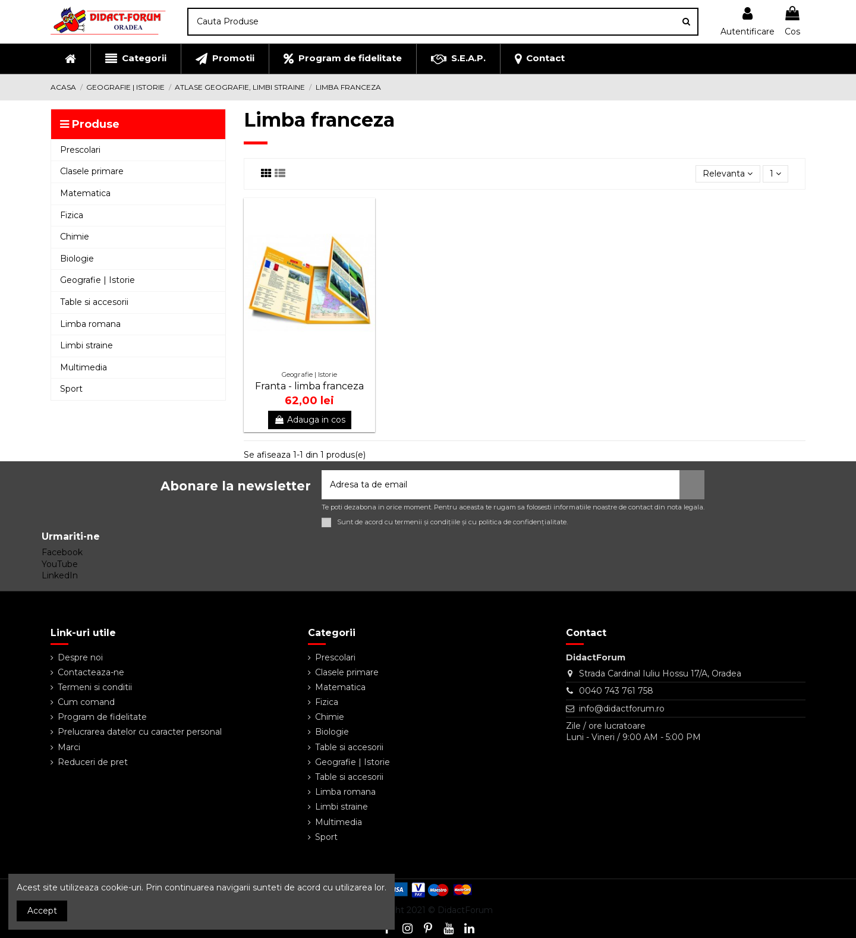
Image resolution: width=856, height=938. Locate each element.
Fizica (326, 702)
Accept (42, 910)
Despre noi (80, 657)
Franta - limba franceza (309, 386)
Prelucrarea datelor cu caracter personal (140, 731)
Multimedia (338, 822)
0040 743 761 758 (616, 690)
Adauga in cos (309, 419)
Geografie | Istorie (352, 762)
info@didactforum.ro (622, 708)
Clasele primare (347, 672)
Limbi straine (341, 806)
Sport (326, 837)
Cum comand (86, 702)
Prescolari (335, 657)
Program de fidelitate (102, 717)
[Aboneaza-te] (691, 484)
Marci (69, 747)
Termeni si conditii (95, 687)
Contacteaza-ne (91, 672)
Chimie (329, 717)
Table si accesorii (349, 747)
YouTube (60, 564)
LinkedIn (60, 575)
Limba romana (345, 791)
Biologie (332, 731)
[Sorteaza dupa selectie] (728, 173)
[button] (135, 59)
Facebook (62, 552)
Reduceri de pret (93, 762)
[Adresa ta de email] (500, 484)
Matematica (340, 687)
